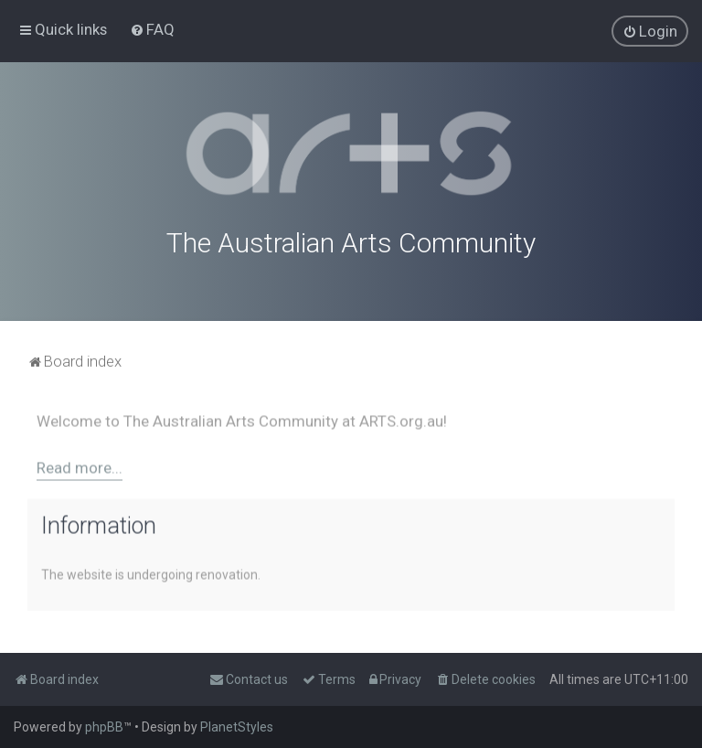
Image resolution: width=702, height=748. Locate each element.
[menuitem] (152, 29)
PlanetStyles (236, 727)
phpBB (104, 727)
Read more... (79, 464)
